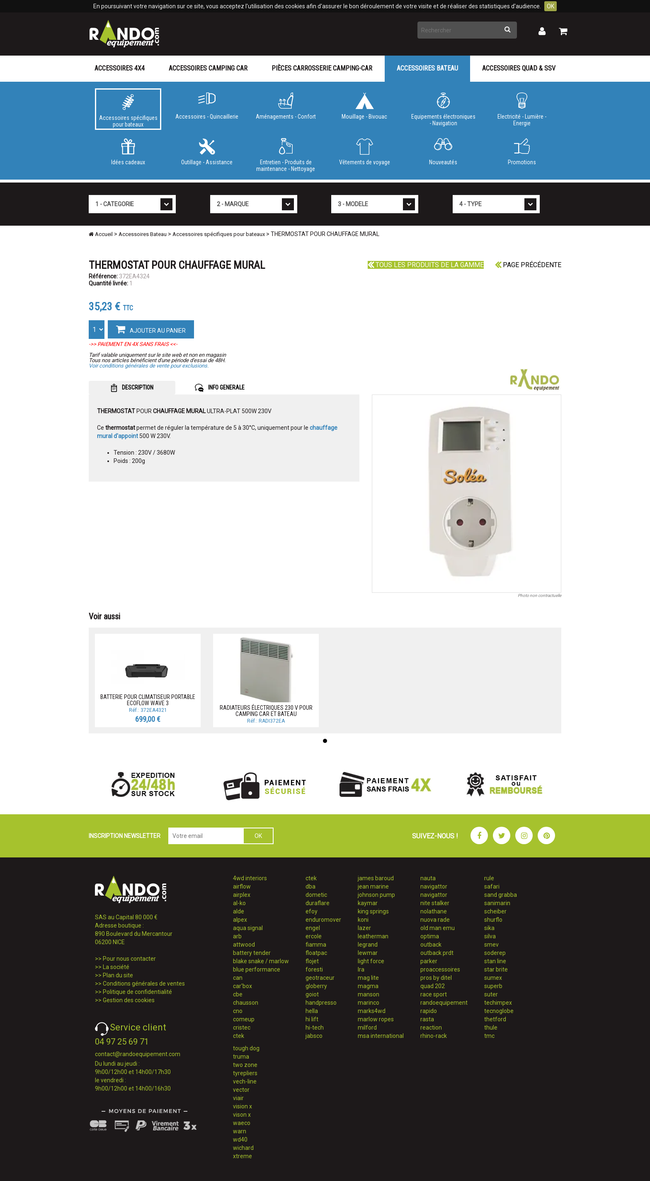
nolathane (433, 911)
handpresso (321, 1002)
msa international (381, 1035)
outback (430, 944)
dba (310, 886)
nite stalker (434, 903)
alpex (240, 919)
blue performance (256, 969)
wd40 (240, 1139)
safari (492, 886)
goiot (312, 994)
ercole (314, 936)
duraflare (318, 903)
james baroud (376, 878)
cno (238, 1011)
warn (239, 1131)
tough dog (246, 1048)
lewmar (368, 953)
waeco (241, 1123)
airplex (241, 894)
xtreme (242, 1156)
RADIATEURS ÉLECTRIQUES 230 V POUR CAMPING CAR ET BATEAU (266, 710)
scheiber (495, 911)
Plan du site (118, 975)
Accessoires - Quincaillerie (207, 106)
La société (116, 967)
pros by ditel (436, 977)
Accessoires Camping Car (208, 68)
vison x (242, 1114)
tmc (489, 1035)
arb (237, 936)
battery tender (252, 953)
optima (429, 936)
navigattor (433, 886)
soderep (495, 953)
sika (489, 928)
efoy (312, 911)
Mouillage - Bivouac (364, 106)
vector (241, 1089)
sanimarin (497, 903)
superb (493, 986)
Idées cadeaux (128, 152)
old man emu (437, 928)
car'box (242, 986)
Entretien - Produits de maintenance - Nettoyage (285, 155)
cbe (238, 994)
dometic (316, 894)
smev (491, 944)
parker (428, 961)
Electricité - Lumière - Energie (522, 110)
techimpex (498, 1002)
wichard (243, 1147)
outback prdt (437, 953)
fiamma (316, 944)
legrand (368, 944)
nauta (428, 878)
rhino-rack (433, 1035)
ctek (238, 1035)
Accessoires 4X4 (120, 68)
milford (367, 1027)
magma (368, 986)
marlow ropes (376, 1019)
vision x (242, 1106)
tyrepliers (245, 1073)
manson (368, 994)
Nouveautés (443, 152)
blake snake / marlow (261, 961)
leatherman (373, 936)
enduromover (323, 919)
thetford (495, 1019)
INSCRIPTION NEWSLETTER (124, 836)
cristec (241, 1027)
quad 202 (432, 986)
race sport (433, 994)
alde (238, 911)
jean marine (373, 886)
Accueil (101, 234)
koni (363, 919)
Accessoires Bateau (427, 68)
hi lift (312, 1019)
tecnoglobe (499, 1011)
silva (490, 936)
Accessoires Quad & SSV (518, 68)
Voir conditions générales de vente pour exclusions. (149, 366)
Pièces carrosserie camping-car (322, 68)
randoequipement (444, 1002)
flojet (312, 961)
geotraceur (320, 977)
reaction (431, 1027)
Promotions (522, 152)
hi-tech (315, 1027)
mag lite (368, 977)
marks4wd (372, 1011)
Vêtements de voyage (364, 152)
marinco (368, 1002)
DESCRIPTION (132, 388)
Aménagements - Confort (285, 106)
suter (491, 994)
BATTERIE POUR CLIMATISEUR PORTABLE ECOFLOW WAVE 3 (147, 700)
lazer (364, 928)
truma (241, 1056)
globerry (316, 986)
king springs (373, 911)
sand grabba (500, 894)
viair (238, 1098)
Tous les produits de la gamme (426, 265)
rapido (428, 1011)
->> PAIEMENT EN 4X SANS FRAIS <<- (133, 344)
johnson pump (376, 894)
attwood (244, 944)
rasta (427, 1019)
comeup (244, 1019)
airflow (242, 886)
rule (489, 878)
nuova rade (435, 919)
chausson (245, 1002)
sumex (493, 977)
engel (313, 928)
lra (361, 969)
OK (550, 6)
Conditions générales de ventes (144, 983)
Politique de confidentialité (137, 992)
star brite (496, 969)
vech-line (245, 1081)
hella (312, 1011)
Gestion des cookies (129, 1000)
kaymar (368, 903)
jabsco (314, 1035)
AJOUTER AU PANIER (151, 329)
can (238, 977)
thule (490, 1027)
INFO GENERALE (220, 388)
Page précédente (528, 265)
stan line (495, 961)
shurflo (493, 919)
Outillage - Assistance (207, 152)
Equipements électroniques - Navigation (443, 110)
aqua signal (248, 928)
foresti (314, 969)
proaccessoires (440, 969)
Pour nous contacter (129, 958)
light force (371, 961)
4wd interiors (250, 878)
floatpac (316, 953)
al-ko (239, 903)
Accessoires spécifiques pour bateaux (128, 111)
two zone (245, 1065)
